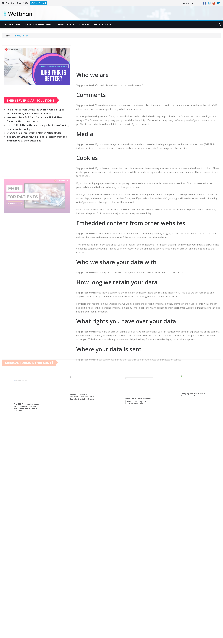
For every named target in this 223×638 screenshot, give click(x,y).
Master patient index (38, 24)
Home (7, 37)
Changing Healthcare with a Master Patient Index (34, 147)
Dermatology (65, 24)
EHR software (102, 24)
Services (84, 24)
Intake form (12, 24)
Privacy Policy (21, 37)
